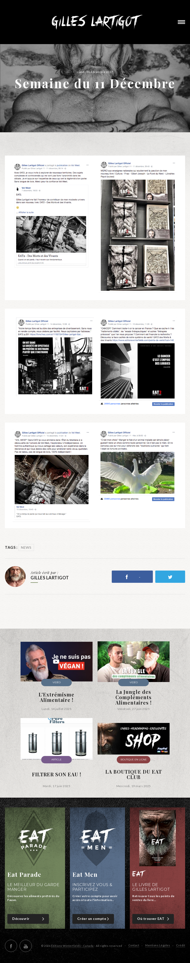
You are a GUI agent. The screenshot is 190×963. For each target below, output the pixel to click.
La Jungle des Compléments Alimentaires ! (133, 697)
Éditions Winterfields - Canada (72, 945)
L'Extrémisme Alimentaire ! (56, 697)
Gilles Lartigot (95, 22)
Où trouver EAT (153, 918)
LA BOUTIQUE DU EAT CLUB (133, 774)
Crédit (180, 945)
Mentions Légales (157, 945)
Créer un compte (93, 918)
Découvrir (28, 918)
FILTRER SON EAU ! (56, 774)
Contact (133, 945)
